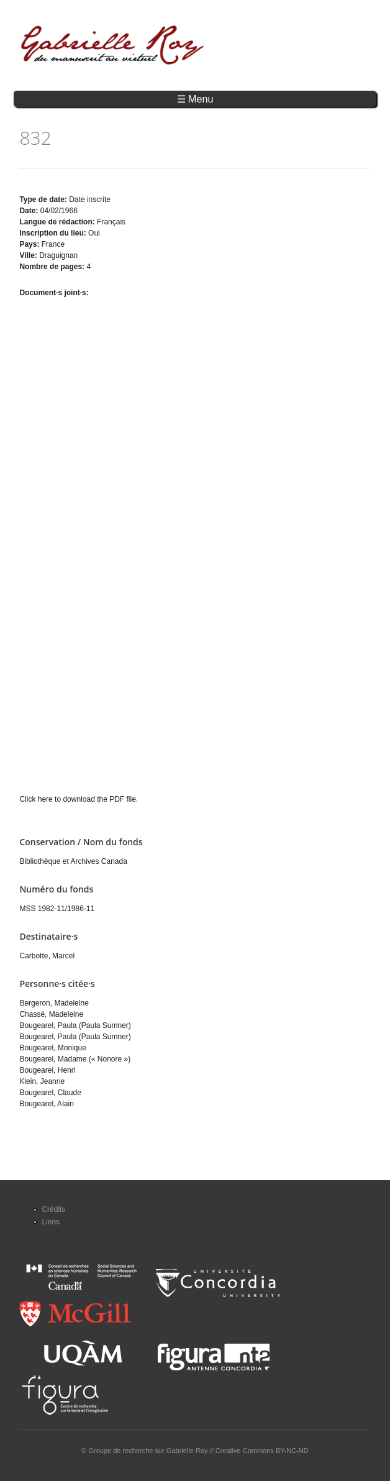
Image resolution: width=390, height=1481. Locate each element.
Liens (51, 1221)
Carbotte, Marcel (47, 955)
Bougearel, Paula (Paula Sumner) (74, 1025)
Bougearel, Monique (52, 1047)
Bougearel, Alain (46, 1103)
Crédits (53, 1209)
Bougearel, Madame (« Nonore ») (74, 1059)
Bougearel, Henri (47, 1070)
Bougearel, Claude (50, 1092)
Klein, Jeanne (42, 1081)
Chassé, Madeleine (51, 1014)
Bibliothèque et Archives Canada (73, 861)
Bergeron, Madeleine (53, 1003)
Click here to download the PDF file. (78, 799)
